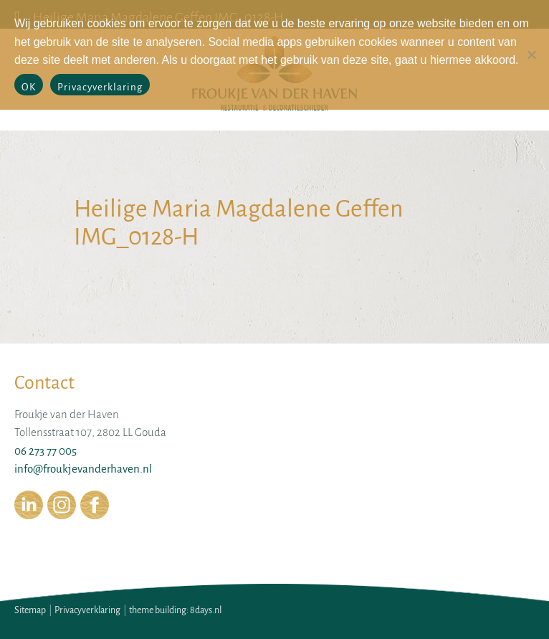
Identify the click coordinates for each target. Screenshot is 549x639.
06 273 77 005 (45, 451)
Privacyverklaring (87, 610)
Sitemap (30, 610)
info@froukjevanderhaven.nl (83, 469)
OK (29, 87)
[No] (531, 54)
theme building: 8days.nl (175, 610)
